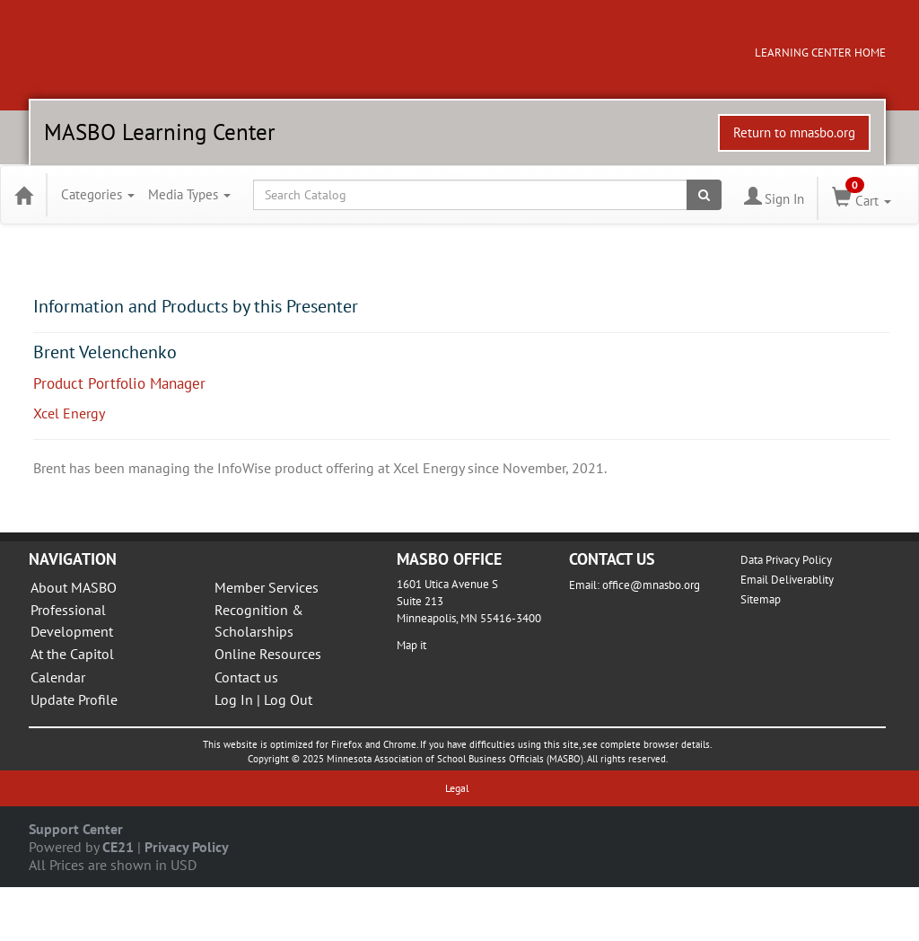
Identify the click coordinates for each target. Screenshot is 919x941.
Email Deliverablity (787, 579)
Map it (411, 645)
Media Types (189, 194)
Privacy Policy (186, 847)
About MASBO (74, 587)
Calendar (58, 677)
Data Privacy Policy (786, 559)
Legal (457, 788)
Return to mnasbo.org (794, 132)
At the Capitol (72, 654)
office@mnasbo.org (651, 585)
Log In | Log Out (263, 699)
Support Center (76, 829)
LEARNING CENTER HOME (820, 52)
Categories (98, 194)
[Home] (23, 194)
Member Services (266, 587)
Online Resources (267, 654)
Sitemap (760, 599)
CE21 (118, 847)
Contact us (246, 677)
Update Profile (74, 699)
